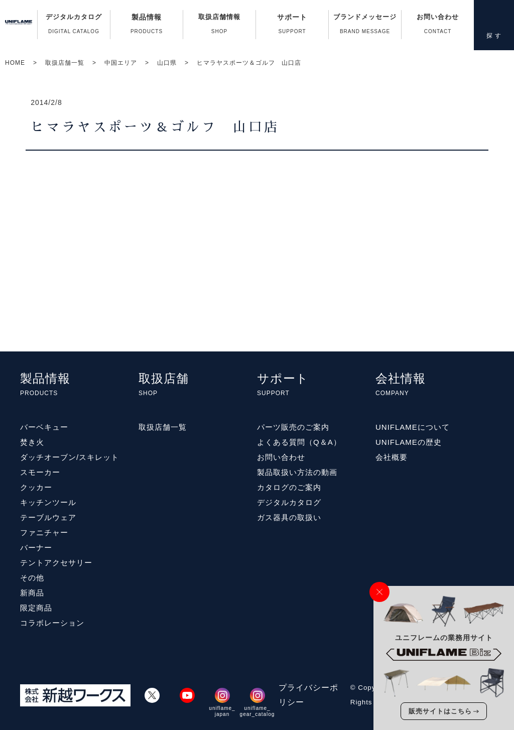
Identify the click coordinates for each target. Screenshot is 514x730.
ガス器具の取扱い (289, 517)
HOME (15, 62)
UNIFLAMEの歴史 (408, 442)
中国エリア (120, 62)
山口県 (167, 62)
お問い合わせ (438, 26)
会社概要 (391, 457)
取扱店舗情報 (219, 26)
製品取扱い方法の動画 (297, 472)
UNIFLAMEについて (412, 427)
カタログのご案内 (289, 487)
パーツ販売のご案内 (293, 427)
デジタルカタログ (74, 26)
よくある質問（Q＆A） (299, 442)
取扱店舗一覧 (64, 62)
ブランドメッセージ (365, 26)
